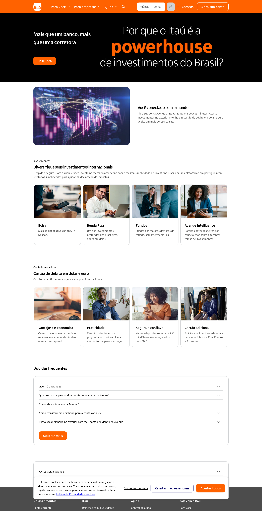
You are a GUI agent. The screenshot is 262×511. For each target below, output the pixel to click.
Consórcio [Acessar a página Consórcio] (39, 391)
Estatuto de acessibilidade (102, 429)
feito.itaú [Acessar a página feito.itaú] (87, 380)
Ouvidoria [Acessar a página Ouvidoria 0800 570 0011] (185, 386)
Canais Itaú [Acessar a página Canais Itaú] (137, 380)
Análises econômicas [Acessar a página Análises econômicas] (94, 407)
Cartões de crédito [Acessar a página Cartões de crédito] (44, 380)
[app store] (192, 439)
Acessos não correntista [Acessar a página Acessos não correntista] (145, 397)
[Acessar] (171, 7)
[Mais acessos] (184, 7)
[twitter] (208, 421)
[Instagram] (184, 421)
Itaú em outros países (195, 403)
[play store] (192, 449)
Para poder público (142, 424)
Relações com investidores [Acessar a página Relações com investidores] (98, 375)
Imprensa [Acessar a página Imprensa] (87, 391)
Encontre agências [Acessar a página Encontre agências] (142, 386)
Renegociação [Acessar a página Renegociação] (41, 407)
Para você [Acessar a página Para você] (186, 375)
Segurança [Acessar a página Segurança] (137, 391)
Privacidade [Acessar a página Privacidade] (89, 418)
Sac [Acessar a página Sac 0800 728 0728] (182, 380)
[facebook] (200, 421)
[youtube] (192, 421)
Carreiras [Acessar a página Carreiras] (87, 386)
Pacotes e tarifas (141, 434)
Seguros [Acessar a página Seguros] (38, 397)
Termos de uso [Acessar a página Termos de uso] (91, 413)
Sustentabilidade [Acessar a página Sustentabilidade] (92, 397)
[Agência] (144, 7)
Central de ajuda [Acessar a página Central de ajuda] (141, 375)
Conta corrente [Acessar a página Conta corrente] (42, 375)
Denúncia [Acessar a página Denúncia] (185, 391)
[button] (213, 6)
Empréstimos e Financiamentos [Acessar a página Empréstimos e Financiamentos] (52, 386)
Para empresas (140, 418)
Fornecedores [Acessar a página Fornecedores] (90, 423)
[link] (123, 6)
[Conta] (157, 7)
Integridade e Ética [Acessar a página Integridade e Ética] (93, 402)
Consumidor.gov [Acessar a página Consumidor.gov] (140, 402)
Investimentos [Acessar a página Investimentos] (41, 402)
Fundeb (135, 429)
